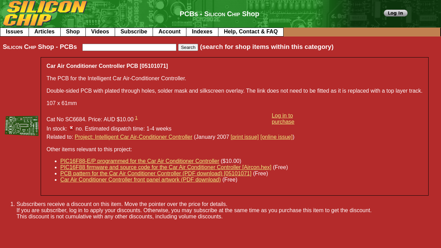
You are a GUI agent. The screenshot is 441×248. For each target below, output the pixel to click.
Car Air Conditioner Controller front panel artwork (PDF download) (140, 180)
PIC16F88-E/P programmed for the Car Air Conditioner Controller (139, 161)
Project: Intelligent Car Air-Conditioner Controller (133, 137)
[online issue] (276, 137)
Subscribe (134, 31)
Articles (44, 31)
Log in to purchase (283, 119)
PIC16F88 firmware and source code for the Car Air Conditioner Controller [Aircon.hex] (165, 167)
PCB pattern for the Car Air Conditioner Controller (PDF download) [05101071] (156, 173)
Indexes (202, 31)
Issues (14, 31)
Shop (73, 31)
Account (169, 31)
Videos (100, 31)
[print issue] (245, 137)
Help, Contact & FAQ (251, 31)
